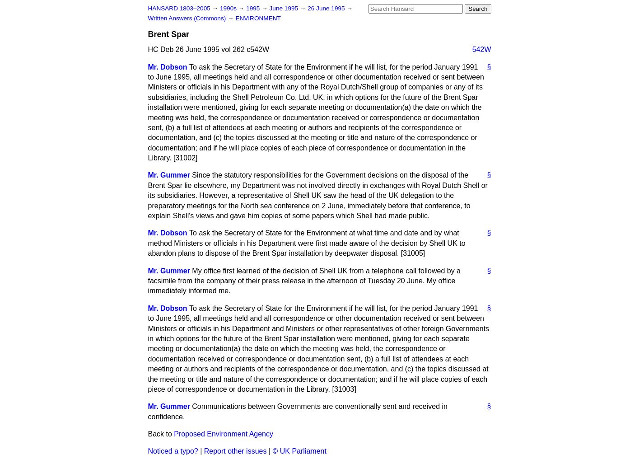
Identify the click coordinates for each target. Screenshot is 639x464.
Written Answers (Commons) (188, 18)
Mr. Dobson (167, 67)
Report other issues (235, 451)
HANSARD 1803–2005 (179, 8)
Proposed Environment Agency (223, 434)
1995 (253, 8)
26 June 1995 (327, 8)
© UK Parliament (299, 451)
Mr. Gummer (169, 175)
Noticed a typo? (173, 451)
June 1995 (285, 8)
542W (481, 49)
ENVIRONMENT (257, 18)
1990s (229, 8)
